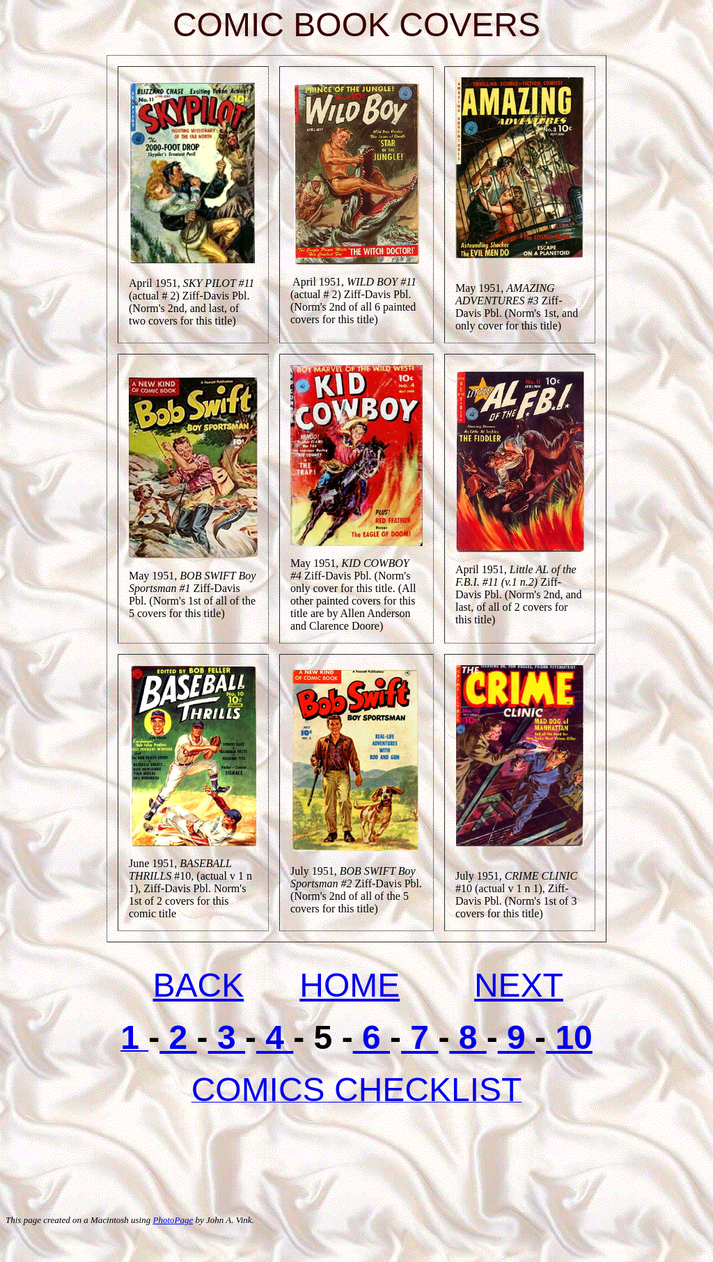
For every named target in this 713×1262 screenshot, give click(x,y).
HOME (349, 985)
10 (569, 1037)
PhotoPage (172, 1220)
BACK (198, 985)
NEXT (518, 985)
